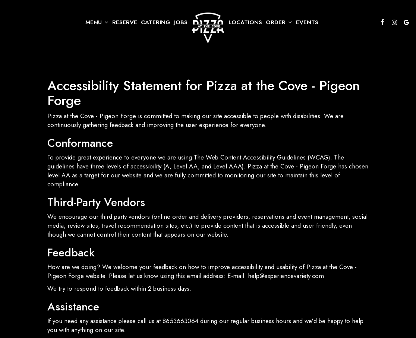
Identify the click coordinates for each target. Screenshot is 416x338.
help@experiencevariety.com (286, 275)
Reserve (124, 22)
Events (307, 22)
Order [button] (279, 22)
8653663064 (180, 320)
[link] (208, 28)
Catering (155, 22)
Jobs (180, 22)
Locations (245, 22)
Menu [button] (96, 22)
